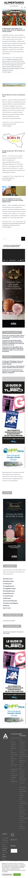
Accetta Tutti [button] (17, 874)
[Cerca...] (11, 239)
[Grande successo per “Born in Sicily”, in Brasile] (14, 140)
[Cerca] (23, 239)
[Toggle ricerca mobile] (22, 7)
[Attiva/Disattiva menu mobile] (25, 7)
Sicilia (14, 124)
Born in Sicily (5, 178)
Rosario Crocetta (16, 225)
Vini (3, 59)
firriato (8, 63)
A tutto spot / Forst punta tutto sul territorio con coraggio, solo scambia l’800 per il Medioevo (13, 371)
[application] (13, 255)
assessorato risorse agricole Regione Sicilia (12, 223)
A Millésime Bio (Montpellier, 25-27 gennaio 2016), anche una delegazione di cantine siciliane (13, 30)
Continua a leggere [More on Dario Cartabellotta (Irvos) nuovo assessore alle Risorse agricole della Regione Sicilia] (6, 227)
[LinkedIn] (11, 839)
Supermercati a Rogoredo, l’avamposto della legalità (13, 632)
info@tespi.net (6, 860)
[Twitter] (16, 839)
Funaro (12, 63)
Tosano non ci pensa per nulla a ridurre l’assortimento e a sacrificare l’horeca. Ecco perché (13, 337)
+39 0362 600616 (4, 854)
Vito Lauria (10, 70)
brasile (10, 178)
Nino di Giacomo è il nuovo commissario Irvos (13, 95)
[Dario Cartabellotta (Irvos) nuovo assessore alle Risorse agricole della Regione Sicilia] (14, 191)
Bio (21, 57)
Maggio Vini (13, 64)
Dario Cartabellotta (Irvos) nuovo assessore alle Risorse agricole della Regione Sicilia (12, 200)
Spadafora (17, 68)
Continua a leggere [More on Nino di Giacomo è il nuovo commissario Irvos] (6, 125)
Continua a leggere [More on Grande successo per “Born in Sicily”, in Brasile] (6, 180)
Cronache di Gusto (16, 61)
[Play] (4, 260)
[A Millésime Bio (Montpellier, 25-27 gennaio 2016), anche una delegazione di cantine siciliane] (14, 18)
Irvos (15, 63)
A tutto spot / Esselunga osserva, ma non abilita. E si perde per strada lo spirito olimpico (12, 362)
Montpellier (12, 68)
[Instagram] (13, 839)
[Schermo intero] (23, 260)
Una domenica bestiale (9, 620)
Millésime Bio (5, 68)
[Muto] (20, 260)
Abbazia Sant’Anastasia (12, 59)
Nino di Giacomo (9, 124)
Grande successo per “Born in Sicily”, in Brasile (13, 151)
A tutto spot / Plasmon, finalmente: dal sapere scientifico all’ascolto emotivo (13, 366)
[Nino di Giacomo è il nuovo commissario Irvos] (14, 85)
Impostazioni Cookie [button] (7, 874)
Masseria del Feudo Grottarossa (14, 66)
